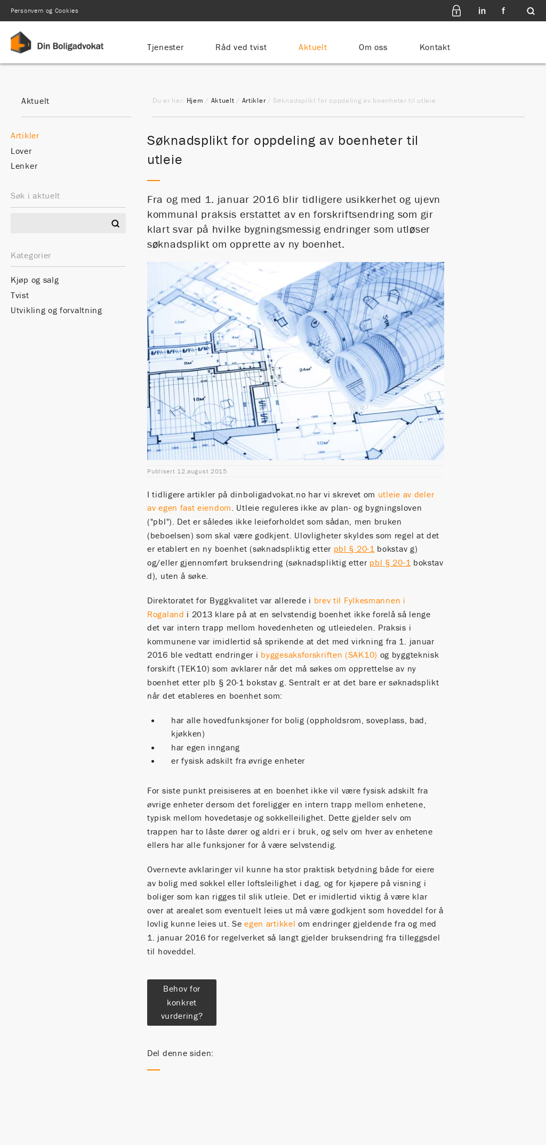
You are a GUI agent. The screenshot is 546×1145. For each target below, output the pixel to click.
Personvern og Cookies (45, 10)
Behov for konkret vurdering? (182, 1002)
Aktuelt (313, 47)
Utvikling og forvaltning (56, 310)
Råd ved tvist (241, 47)
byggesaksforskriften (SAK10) (320, 654)
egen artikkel (269, 923)
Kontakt (435, 47)
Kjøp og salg (35, 279)
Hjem (195, 100)
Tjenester (165, 47)
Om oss (373, 47)
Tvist (20, 295)
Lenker (24, 165)
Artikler (254, 100)
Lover (21, 150)
